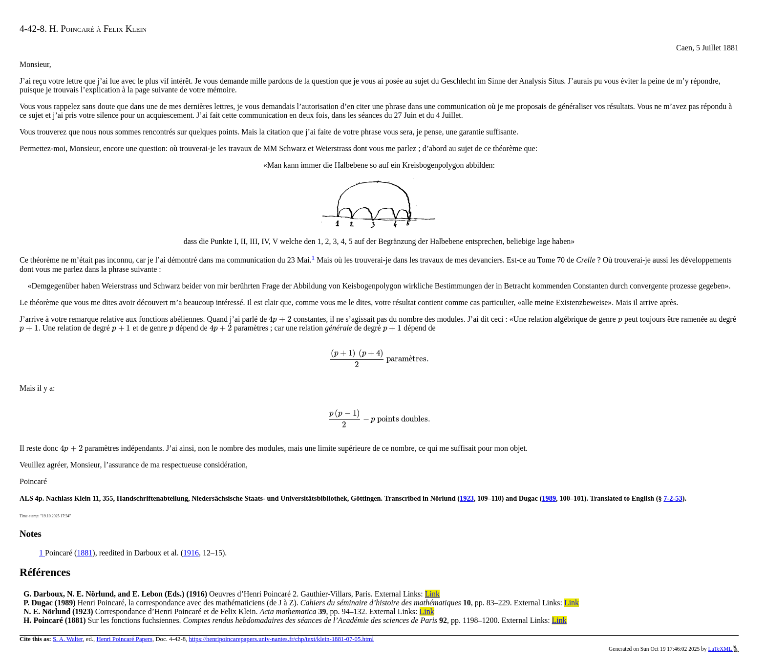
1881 (84, 553)
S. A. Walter (68, 639)
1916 (191, 553)
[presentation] (280, 319)
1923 (467, 498)
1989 (549, 498)
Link (432, 594)
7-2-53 (672, 498)
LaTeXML (723, 649)
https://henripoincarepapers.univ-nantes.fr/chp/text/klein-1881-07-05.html (281, 639)
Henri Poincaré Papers (124, 639)
